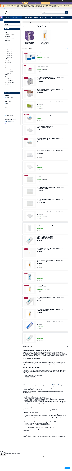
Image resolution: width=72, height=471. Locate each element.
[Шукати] (66, 12)
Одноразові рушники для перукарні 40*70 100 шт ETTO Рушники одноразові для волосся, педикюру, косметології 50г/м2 (45, 237)
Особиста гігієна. (28, 393)
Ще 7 (7, 58)
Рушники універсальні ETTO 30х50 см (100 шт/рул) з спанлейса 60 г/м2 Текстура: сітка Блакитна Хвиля (45, 274)
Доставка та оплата (27, 17)
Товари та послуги (15, 17)
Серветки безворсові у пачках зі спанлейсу (29, 43)
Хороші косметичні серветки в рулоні (32, 403)
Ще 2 (7, 74)
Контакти (36, 17)
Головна (7, 17)
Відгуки (51, 17)
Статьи (6, 24)
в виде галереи (65, 48)
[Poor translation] (4, 455)
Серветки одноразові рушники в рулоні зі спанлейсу (45, 43)
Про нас (41, 17)
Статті (46, 17)
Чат (67, 468)
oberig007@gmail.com (10, 121)
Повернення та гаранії (60, 17)
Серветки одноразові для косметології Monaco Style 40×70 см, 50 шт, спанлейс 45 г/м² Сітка (46, 78)
